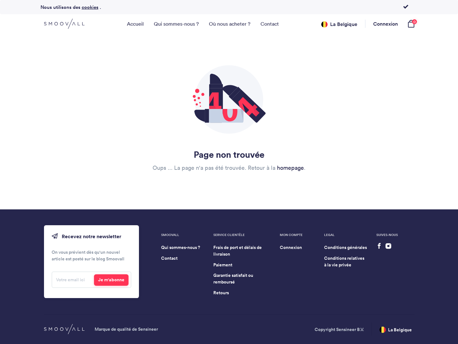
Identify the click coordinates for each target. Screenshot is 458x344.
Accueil (135, 24)
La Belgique (339, 24)
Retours (221, 293)
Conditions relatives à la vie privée (344, 261)
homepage (290, 167)
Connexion (385, 24)
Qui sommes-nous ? (176, 24)
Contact (269, 24)
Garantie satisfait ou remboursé (233, 278)
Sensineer (148, 329)
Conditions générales (345, 247)
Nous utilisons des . (71, 7)
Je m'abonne (111, 280)
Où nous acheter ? (229, 24)
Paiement (222, 265)
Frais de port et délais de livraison (237, 251)
